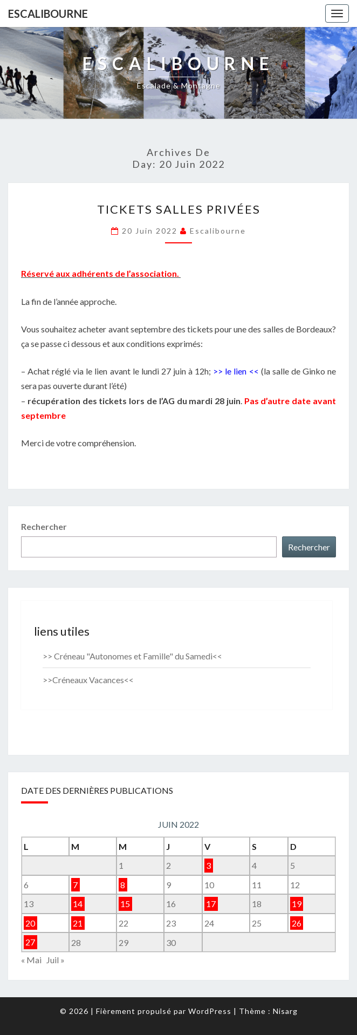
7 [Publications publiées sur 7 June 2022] (75, 885)
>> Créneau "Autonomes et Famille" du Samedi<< (132, 656)
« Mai (31, 960)
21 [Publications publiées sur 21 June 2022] (78, 923)
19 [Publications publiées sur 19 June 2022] (296, 903)
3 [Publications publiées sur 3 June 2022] (208, 865)
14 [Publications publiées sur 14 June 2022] (78, 903)
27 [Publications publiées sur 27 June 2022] (30, 942)
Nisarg (285, 1011)
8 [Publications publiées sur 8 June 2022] (122, 885)
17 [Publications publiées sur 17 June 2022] (211, 903)
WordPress (209, 1011)
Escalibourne (48, 13)
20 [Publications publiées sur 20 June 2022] (30, 923)
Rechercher (44, 526)
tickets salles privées (178, 209)
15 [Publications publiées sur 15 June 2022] (125, 903)
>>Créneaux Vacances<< (88, 680)
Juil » (55, 960)
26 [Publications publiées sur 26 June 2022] (296, 923)
